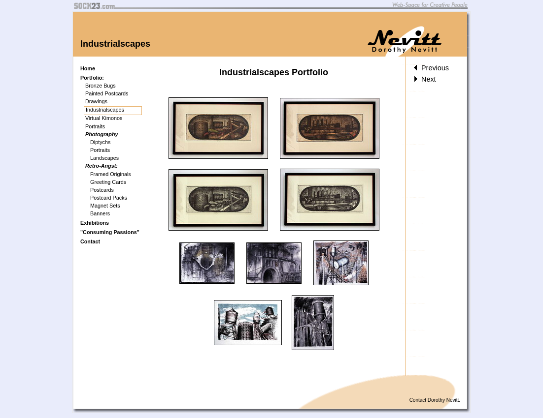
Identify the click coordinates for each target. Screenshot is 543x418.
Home (87, 68)
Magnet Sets (105, 206)
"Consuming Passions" (109, 232)
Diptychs (100, 142)
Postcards (102, 190)
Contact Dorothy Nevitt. (434, 400)
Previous (431, 68)
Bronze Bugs (100, 86)
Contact (90, 241)
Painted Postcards (107, 93)
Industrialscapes (105, 110)
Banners (100, 213)
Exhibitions (94, 223)
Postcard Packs (108, 198)
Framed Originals (110, 174)
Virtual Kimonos (103, 118)
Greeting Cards (108, 182)
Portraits (95, 126)
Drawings (96, 101)
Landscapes (104, 158)
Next (424, 79)
